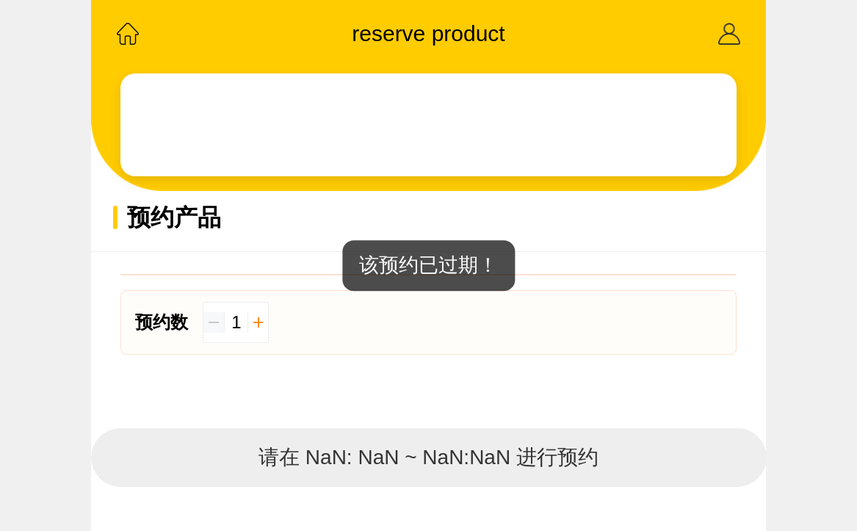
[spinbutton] (235, 322)
